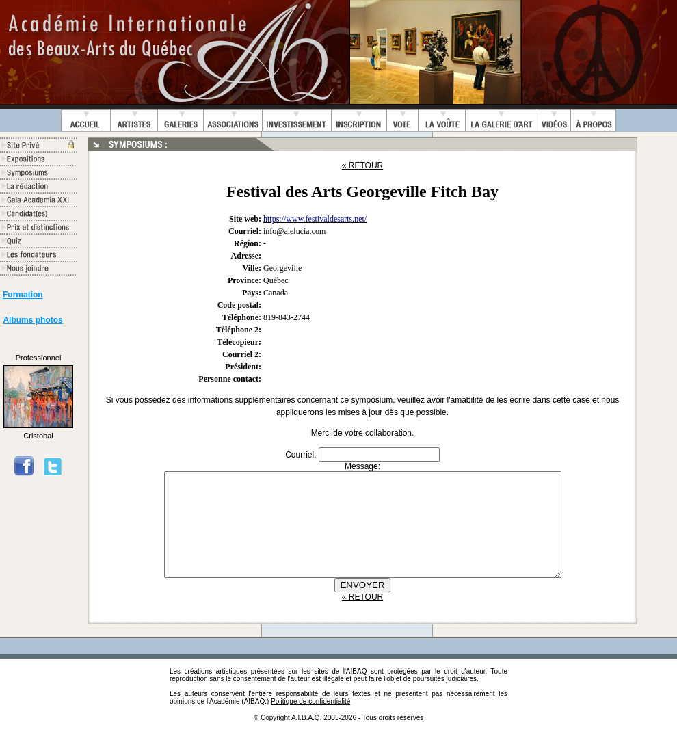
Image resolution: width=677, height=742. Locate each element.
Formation (23, 295)
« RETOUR (362, 165)
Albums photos (32, 320)
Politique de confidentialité (310, 722)
